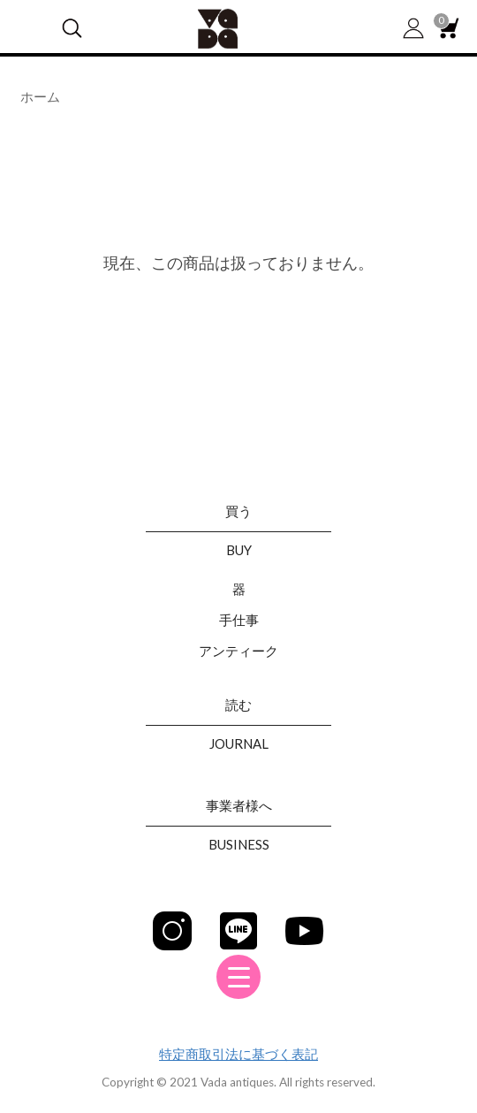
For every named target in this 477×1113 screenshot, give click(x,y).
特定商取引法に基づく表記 (238, 1054)
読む (238, 705)
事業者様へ (239, 805)
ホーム (40, 96)
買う (238, 511)
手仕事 (239, 620)
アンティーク (238, 651)
